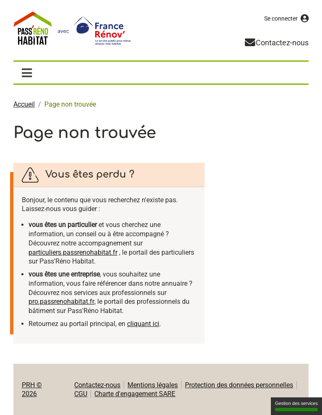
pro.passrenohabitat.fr (61, 301)
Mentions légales (152, 385)
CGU (80, 394)
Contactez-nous (97, 385)
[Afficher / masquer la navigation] (26, 73)
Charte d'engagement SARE (134, 394)
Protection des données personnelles (239, 385)
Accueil (24, 104)
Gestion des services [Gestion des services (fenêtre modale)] (296, 406)
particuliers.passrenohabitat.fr (73, 252)
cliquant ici (143, 324)
